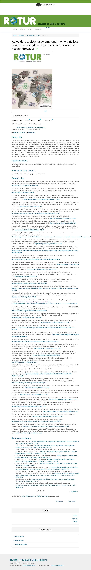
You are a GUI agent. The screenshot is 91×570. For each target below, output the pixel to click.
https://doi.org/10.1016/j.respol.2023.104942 (62, 218)
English (75, 516)
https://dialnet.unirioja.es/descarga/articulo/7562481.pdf (28, 383)
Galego (75, 521)
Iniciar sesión (72, 501)
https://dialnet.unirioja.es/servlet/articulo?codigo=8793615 (29, 283)
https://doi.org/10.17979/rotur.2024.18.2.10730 (31, 127)
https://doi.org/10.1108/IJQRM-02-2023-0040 (46, 355)
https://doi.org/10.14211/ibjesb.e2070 (30, 206)
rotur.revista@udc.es (29, 565)
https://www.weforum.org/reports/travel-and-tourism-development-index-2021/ (45, 426)
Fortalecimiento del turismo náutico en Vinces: (30, 485)
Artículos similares (21, 438)
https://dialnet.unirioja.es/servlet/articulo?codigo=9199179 (41, 199)
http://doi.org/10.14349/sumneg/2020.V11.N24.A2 (27, 317)
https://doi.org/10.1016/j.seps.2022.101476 (25, 185)
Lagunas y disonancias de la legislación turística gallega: (48, 441)
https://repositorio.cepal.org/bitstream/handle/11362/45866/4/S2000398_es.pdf (35, 213)
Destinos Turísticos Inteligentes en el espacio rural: (55, 451)
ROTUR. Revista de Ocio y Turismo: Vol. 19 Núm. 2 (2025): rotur (49, 469)
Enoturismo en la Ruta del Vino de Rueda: (45, 479)
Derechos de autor (18, 133)
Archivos (22, 29)
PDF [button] (45, 111)
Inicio (14, 35)
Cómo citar (31, 133)
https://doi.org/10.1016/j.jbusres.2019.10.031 (48, 244)
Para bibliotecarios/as (20, 544)
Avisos (30, 29)
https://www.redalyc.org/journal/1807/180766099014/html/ (29, 311)
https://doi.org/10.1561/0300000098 (68, 264)
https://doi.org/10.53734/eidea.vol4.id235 (24, 362)
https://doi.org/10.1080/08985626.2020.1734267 (29, 230)
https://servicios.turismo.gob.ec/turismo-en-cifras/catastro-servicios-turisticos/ (35, 341)
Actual (15, 29)
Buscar (47, 28)
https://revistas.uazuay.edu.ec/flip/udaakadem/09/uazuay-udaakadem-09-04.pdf (36, 259)
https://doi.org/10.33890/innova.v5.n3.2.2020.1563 (47, 416)
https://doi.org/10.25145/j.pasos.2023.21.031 (47, 348)
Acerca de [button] (39, 29)
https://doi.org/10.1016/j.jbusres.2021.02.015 (28, 433)
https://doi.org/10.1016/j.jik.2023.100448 (24, 297)
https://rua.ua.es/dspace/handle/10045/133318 (41, 269)
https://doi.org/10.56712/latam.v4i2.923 (37, 387)
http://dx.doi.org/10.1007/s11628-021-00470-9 (63, 399)
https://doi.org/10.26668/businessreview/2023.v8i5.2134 (29, 406)
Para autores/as (18, 540)
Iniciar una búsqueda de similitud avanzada (34, 496)
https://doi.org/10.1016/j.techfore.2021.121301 (34, 394)
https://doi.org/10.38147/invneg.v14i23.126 (63, 223)
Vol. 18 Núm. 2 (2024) (33, 35)
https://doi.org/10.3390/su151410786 (26, 276)
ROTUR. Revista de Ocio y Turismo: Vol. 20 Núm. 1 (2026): (34, 447)
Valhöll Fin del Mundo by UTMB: (50, 463)
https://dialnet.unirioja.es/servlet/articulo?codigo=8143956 (60, 411)
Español (74, 518)
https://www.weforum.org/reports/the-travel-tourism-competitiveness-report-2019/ (36, 421)
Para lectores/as (19, 536)
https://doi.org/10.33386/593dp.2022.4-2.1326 (55, 322)
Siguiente (74, 492)
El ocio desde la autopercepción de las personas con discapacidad (54, 445)
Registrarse (59, 501)
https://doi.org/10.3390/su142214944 (23, 192)
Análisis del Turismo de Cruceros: (67, 455)
